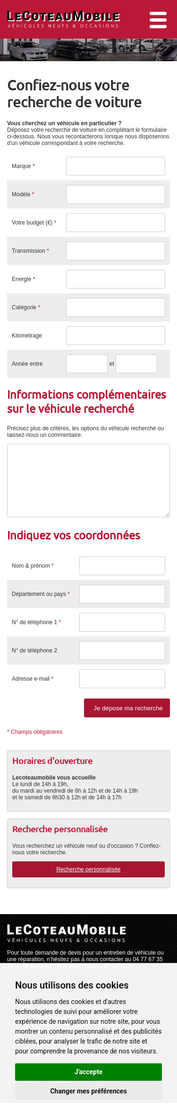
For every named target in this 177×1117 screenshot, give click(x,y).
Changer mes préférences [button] (88, 1091)
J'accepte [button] (89, 1072)
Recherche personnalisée (88, 883)
